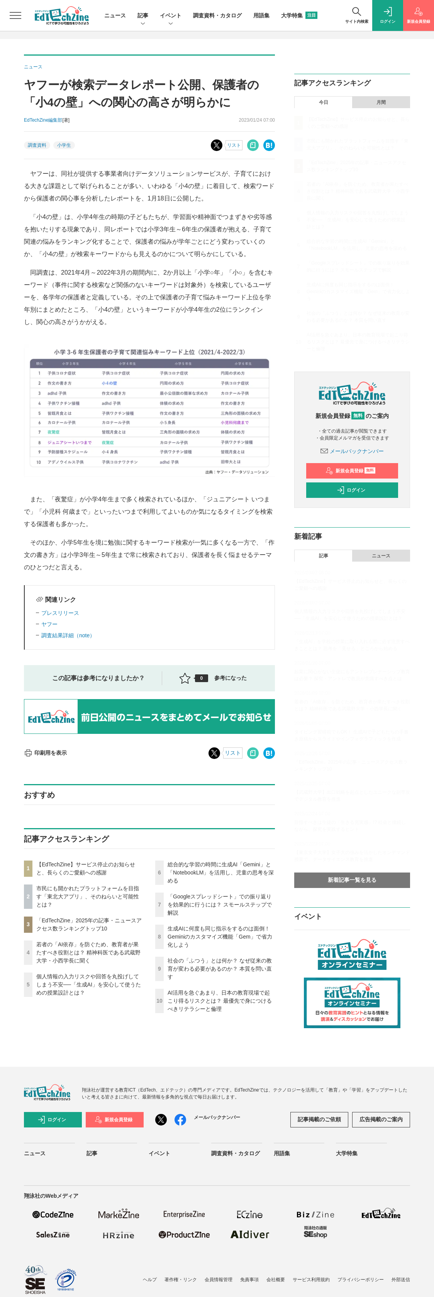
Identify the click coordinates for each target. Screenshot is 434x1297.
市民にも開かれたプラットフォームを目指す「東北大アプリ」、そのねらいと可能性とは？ (87, 896)
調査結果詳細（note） (68, 635)
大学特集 (299, 15)
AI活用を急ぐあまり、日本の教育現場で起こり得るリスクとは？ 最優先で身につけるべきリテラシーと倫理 (220, 1001)
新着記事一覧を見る (352, 880)
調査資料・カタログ (217, 15)
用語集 (261, 15)
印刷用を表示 (45, 753)
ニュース (115, 15)
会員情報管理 (218, 1279)
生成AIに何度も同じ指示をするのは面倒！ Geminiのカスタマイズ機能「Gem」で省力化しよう (220, 936)
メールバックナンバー (352, 451)
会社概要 (275, 1279)
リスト (234, 145)
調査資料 (37, 145)
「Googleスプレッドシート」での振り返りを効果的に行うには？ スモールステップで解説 (220, 904)
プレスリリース (60, 613)
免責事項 (249, 1279)
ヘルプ (150, 1279)
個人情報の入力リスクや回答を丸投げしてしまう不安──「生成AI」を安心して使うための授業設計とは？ (88, 984)
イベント (170, 16)
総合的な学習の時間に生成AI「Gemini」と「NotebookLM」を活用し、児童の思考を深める (221, 872)
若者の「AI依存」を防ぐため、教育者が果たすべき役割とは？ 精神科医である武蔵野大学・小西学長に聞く (88, 952)
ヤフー (49, 624)
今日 (323, 102)
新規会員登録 (350, 471)
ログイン (351, 490)
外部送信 (401, 1279)
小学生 (64, 145)
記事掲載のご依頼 (319, 1119)
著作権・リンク (180, 1279)
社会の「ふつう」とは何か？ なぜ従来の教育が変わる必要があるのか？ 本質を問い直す (220, 968)
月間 (381, 102)
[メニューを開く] (15, 15)
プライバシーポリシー (360, 1279)
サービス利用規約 (311, 1279)
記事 (142, 16)
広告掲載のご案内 (381, 1119)
